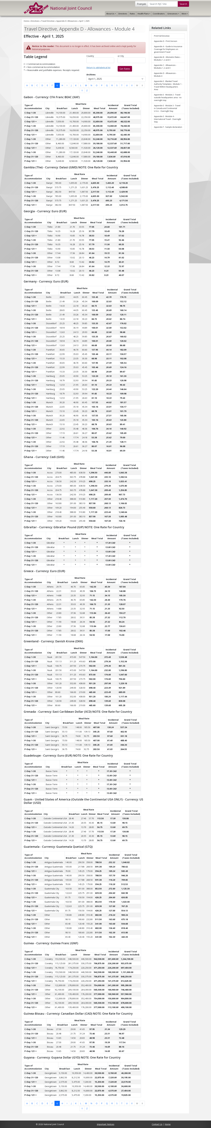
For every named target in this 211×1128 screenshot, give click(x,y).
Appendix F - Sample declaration (168, 127)
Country (90, 56)
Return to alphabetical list (98, 67)
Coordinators (159, 13)
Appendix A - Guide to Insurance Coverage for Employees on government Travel (168, 49)
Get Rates (125, 68)
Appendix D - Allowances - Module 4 (165, 74)
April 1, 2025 (84, 21)
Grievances (173, 13)
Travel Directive (48, 21)
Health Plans (144, 13)
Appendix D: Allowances (66, 21)
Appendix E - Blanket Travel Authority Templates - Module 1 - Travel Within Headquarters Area (168, 85)
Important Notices (105, 1124)
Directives (122, 13)
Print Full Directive (162, 36)
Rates (132, 13)
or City (121, 56)
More (185, 13)
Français (141, 4)
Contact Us (157, 1124)
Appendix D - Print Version (165, 41)
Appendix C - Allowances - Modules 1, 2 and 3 (165, 66)
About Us (111, 13)
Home (26, 21)
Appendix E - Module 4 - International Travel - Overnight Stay (167, 119)
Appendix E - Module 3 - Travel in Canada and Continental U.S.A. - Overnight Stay (167, 108)
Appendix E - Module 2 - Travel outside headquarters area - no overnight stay (168, 97)
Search (183, 4)
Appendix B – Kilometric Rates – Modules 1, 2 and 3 (167, 58)
